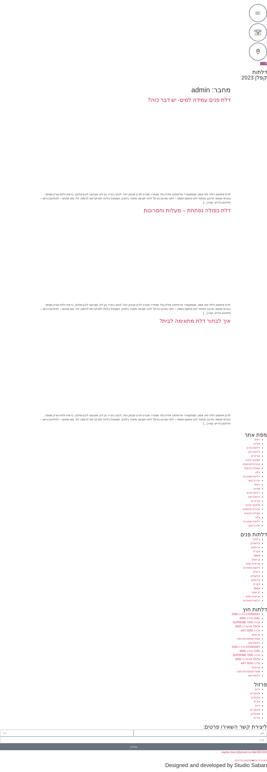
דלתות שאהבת (251, 476)
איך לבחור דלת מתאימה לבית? (195, 321)
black (257, 555)
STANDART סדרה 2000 (246, 614)
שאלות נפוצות (252, 468)
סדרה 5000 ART (250, 630)
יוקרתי (256, 551)
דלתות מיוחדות (251, 567)
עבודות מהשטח (251, 464)
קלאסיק (255, 543)
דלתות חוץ (254, 451)
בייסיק (256, 539)
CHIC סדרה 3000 (249, 618)
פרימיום (255, 547)
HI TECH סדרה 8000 (247, 626)
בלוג (257, 472)
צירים (257, 701)
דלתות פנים (253, 447)
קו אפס (256, 559)
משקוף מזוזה (252, 460)
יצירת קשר (254, 480)
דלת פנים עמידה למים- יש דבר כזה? (189, 100)
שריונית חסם (253, 563)
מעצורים (255, 693)
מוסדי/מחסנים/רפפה (248, 638)
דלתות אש (254, 642)
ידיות (257, 689)
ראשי (257, 439)
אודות (257, 443)
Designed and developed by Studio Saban (216, 765)
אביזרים (255, 455)
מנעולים (255, 697)
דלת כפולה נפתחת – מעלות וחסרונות (187, 210)
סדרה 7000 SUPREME (246, 622)
